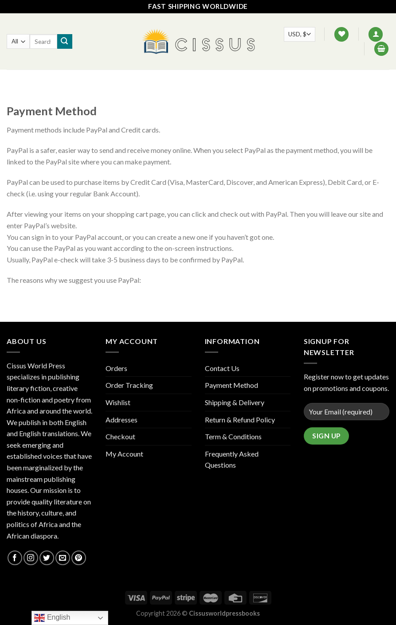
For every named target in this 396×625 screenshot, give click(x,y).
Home (111, 79)
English (52, 618)
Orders (116, 368)
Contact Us (203, 79)
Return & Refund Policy (240, 419)
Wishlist (118, 402)
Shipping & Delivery (234, 402)
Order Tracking (129, 385)
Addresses (121, 419)
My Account (124, 453)
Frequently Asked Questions (232, 459)
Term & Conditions (233, 436)
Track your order (264, 79)
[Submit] (64, 41)
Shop (140, 79)
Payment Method (231, 385)
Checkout (120, 436)
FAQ (167, 79)
